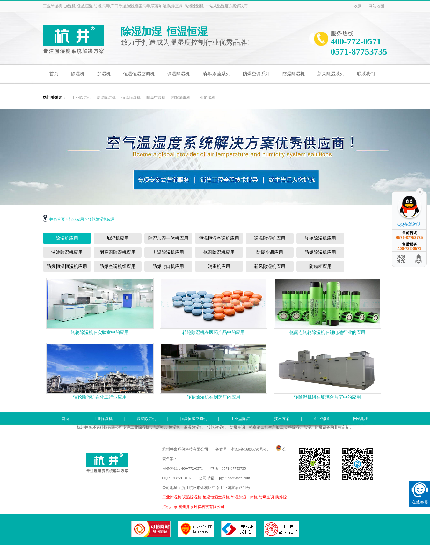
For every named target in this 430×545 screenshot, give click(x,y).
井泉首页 (57, 219)
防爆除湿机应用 (320, 252)
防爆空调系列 (256, 73)
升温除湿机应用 (168, 252)
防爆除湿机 (293, 73)
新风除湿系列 (330, 73)
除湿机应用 (67, 238)
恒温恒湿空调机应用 (219, 238)
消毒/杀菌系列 (216, 73)
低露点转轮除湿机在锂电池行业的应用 (327, 332)
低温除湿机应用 (219, 252)
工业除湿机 (81, 97)
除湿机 (77, 73)
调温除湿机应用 (269, 238)
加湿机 (104, 73)
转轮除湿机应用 (101, 219)
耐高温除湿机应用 (117, 252)
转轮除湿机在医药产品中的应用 (213, 332)
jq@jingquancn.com (234, 478)
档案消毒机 (180, 97)
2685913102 (182, 478)
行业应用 (76, 219)
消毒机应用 (219, 266)
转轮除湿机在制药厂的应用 (213, 397)
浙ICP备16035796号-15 (250, 449)
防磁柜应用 (320, 266)
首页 (53, 73)
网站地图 (376, 6)
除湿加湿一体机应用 (168, 238)
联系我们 (366, 73)
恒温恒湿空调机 (139, 73)
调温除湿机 (178, 73)
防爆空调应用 (269, 252)
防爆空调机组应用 (117, 266)
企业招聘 (321, 418)
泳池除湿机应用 (67, 252)
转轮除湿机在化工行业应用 (100, 397)
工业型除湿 (240, 418)
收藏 (357, 6)
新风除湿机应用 (269, 266)
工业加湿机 (205, 97)
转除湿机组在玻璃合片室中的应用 (327, 397)
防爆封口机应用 (168, 266)
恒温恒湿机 (131, 97)
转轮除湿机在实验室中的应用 (100, 332)
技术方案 (281, 418)
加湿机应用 (117, 238)
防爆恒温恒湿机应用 (67, 266)
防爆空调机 (155, 97)
